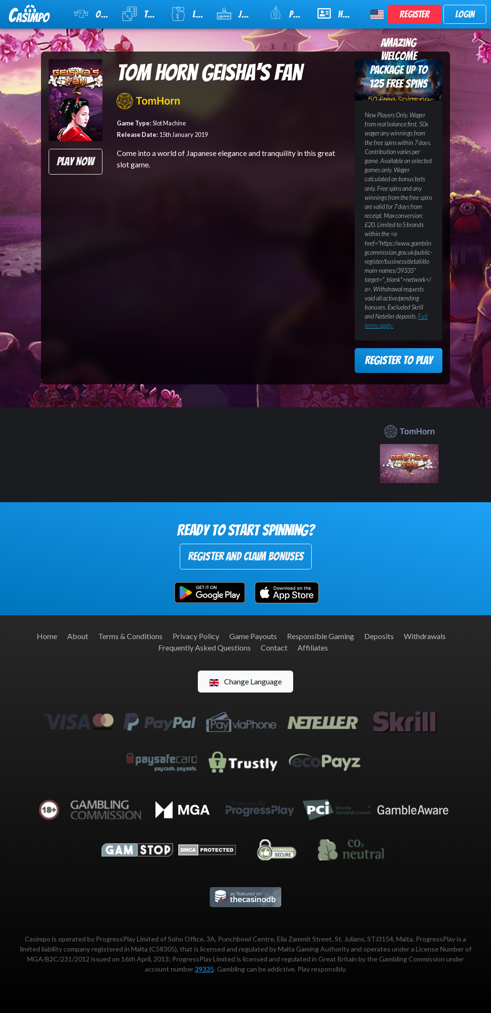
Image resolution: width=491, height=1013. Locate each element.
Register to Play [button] (398, 360)
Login (464, 14)
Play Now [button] (75, 161)
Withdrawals (425, 636)
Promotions (287, 13)
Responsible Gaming (320, 636)
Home (47, 636)
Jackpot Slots (237, 14)
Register (414, 14)
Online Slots (92, 14)
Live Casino (188, 14)
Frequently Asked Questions (204, 647)
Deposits (379, 636)
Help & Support (338, 13)
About (77, 636)
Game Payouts (253, 636)
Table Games (140, 14)
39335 (204, 969)
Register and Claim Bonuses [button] (246, 556)
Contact (274, 647)
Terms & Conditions (130, 636)
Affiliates (312, 647)
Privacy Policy (196, 636)
